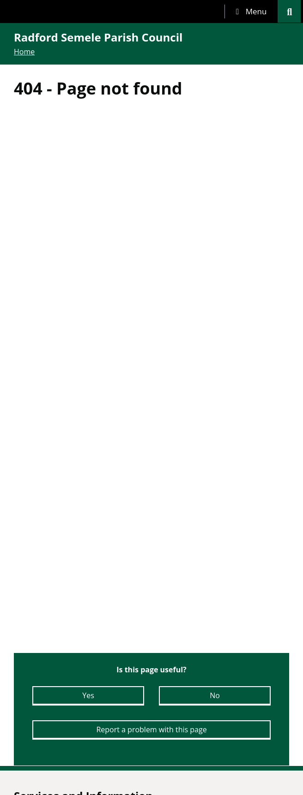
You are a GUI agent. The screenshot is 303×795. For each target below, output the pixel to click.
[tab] (251, 11)
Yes (88, 695)
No (215, 695)
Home (24, 52)
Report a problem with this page (151, 729)
